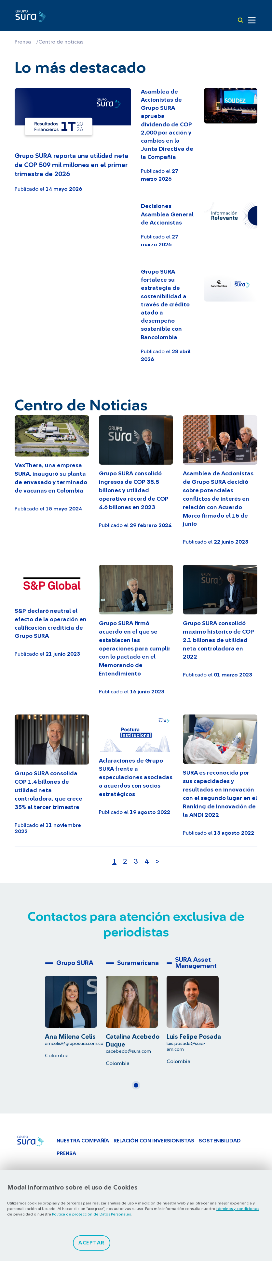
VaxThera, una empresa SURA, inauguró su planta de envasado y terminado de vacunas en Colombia (51, 478)
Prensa (23, 42)
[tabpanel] (75, 1008)
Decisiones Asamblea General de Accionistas (167, 214)
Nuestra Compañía (83, 1140)
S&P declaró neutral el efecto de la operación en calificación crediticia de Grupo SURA (51, 623)
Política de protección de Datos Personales (91, 1214)
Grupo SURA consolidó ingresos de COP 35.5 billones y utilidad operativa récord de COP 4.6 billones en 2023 (134, 490)
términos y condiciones (237, 1209)
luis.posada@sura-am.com (186, 1046)
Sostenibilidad (220, 1140)
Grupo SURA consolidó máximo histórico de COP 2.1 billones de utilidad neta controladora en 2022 (218, 640)
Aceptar (91, 1242)
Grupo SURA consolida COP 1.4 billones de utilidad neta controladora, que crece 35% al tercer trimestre (48, 790)
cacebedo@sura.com (128, 1051)
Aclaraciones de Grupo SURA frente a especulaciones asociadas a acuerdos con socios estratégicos (135, 778)
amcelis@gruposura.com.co (74, 1043)
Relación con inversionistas (154, 1140)
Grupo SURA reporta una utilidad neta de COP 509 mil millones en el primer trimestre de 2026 (71, 165)
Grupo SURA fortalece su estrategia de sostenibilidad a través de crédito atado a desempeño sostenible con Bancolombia (165, 305)
